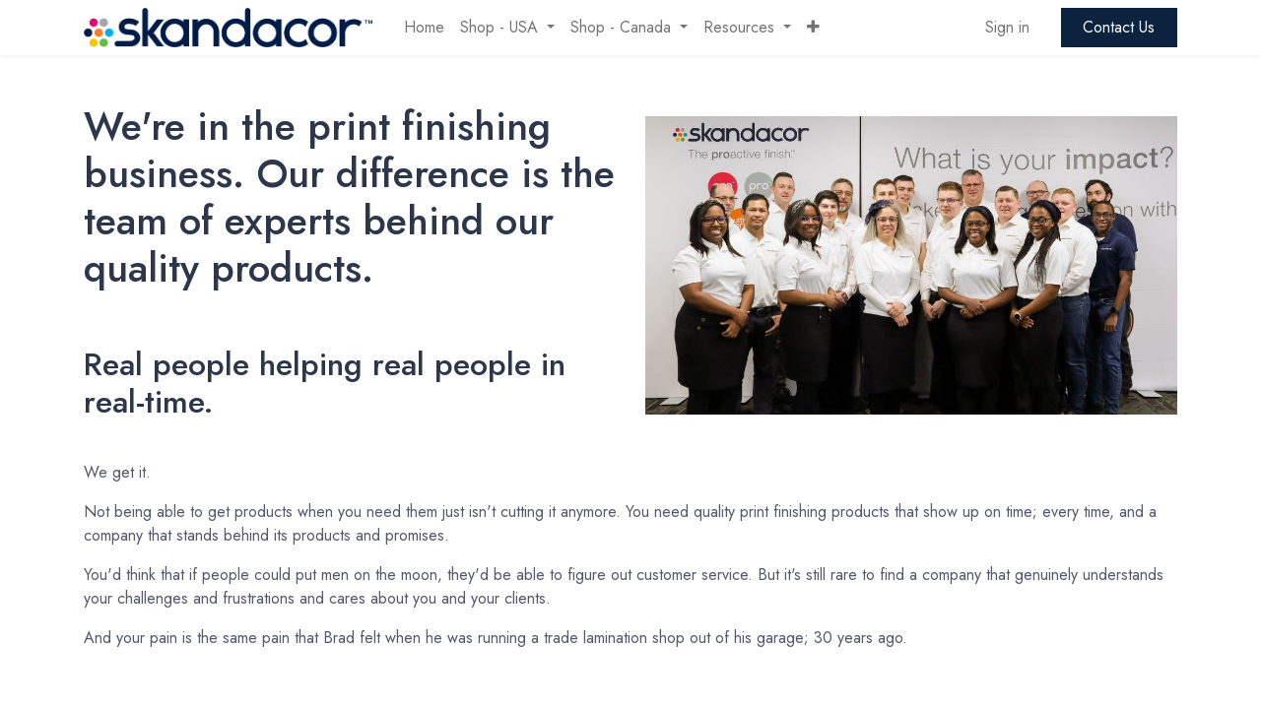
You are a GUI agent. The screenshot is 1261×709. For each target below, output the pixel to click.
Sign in (1007, 27)
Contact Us (1119, 27)
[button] (813, 27)
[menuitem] (424, 27)
